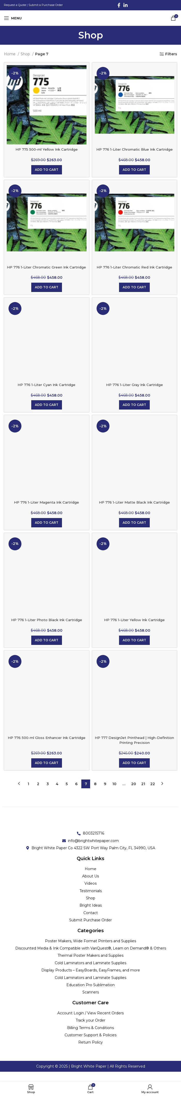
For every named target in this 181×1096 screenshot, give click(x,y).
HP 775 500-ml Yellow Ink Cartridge (46, 149)
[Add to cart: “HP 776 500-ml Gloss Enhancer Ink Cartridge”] (46, 773)
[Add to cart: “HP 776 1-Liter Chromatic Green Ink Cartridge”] (46, 297)
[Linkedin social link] (125, 5)
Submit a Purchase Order (45, 5)
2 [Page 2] (38, 794)
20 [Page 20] (133, 794)
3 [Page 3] (47, 794)
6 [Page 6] (76, 794)
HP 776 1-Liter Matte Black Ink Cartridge (134, 512)
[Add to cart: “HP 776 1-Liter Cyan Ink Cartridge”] (46, 415)
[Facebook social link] (119, 5)
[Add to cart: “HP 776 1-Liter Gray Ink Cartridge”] (134, 415)
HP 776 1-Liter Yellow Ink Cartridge (134, 630)
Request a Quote (15, 5)
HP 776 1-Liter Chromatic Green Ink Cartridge (46, 275)
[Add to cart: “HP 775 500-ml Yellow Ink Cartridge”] (46, 174)
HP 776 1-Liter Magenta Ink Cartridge (47, 512)
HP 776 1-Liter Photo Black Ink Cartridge (46, 630)
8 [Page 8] (95, 794)
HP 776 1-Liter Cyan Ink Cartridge (46, 394)
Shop (26, 54)
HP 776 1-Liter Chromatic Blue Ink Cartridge (135, 152)
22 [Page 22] (152, 794)
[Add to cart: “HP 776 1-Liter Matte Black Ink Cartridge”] (134, 532)
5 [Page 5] (67, 794)
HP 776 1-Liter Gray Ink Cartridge (134, 394)
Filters (171, 54)
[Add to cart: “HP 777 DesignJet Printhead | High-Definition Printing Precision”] (134, 773)
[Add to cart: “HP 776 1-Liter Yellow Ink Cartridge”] (134, 650)
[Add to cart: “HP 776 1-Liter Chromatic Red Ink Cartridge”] (134, 297)
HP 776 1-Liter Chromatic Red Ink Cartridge (134, 275)
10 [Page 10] (114, 794)
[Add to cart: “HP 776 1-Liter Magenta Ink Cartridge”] (46, 532)
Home (10, 54)
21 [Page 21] (143, 794)
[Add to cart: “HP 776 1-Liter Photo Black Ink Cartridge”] (46, 650)
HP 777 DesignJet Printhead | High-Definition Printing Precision (134, 750)
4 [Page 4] (57, 794)
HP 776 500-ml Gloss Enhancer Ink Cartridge (46, 750)
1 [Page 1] (28, 794)
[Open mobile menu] (12, 18)
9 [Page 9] (105, 794)
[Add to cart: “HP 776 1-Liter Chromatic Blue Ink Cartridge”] (134, 174)
